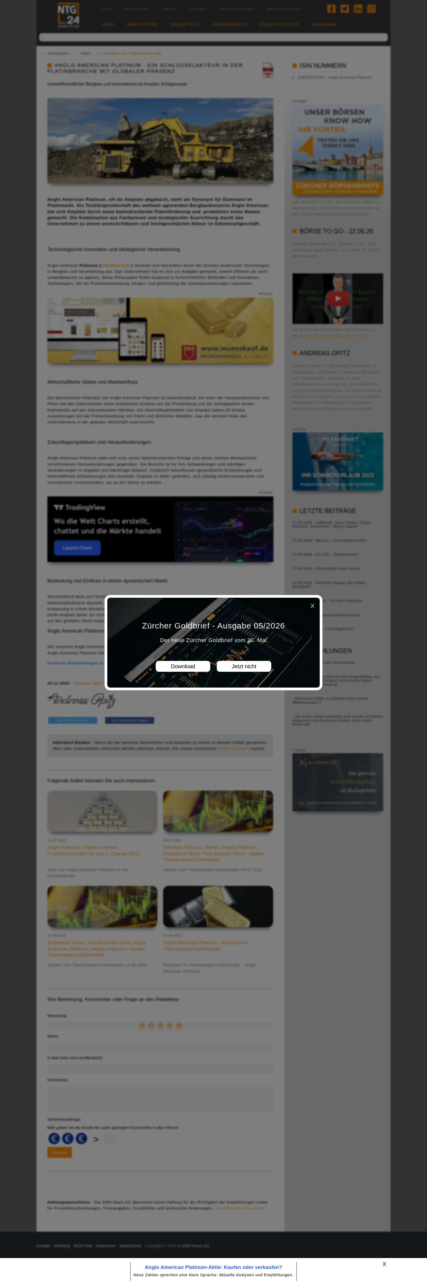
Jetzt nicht (244, 666)
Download (183, 666)
